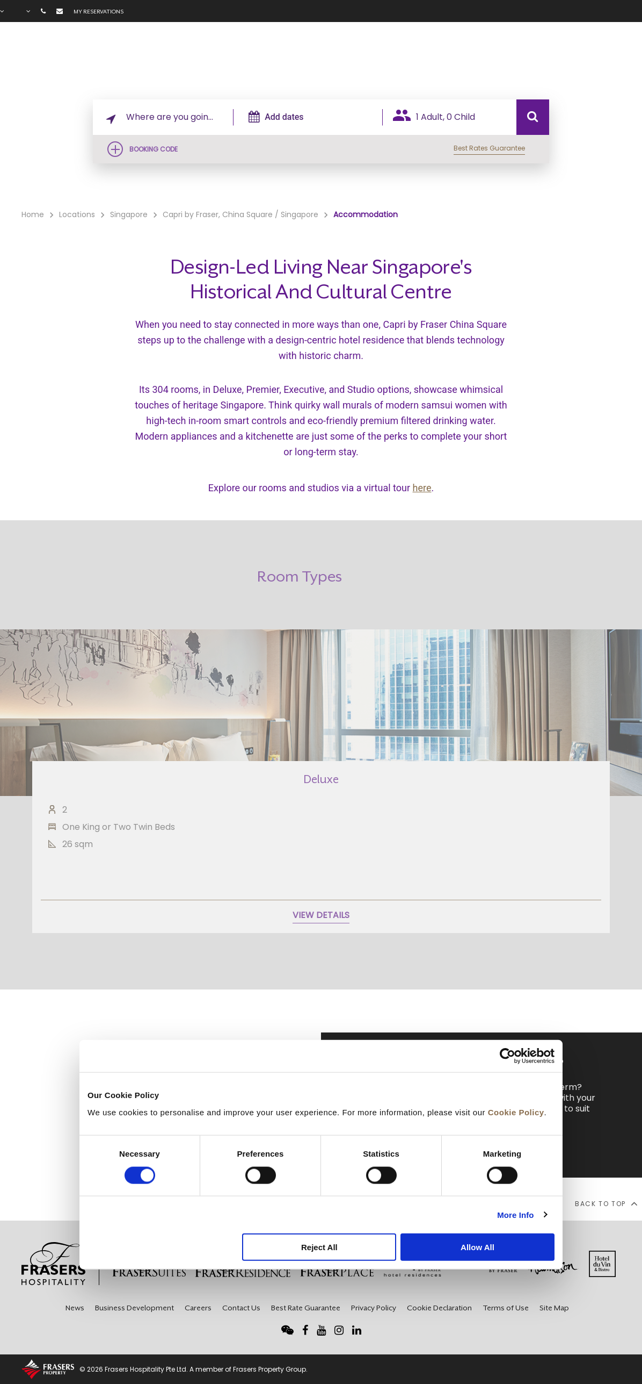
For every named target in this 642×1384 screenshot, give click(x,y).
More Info (515, 1214)
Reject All (319, 1247)
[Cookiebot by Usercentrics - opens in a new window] (508, 1056)
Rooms (394, 59)
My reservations (98, 11)
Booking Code (153, 149)
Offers (498, 59)
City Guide (609, 59)
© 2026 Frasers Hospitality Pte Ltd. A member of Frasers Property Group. (193, 1369)
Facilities (447, 59)
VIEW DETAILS (321, 943)
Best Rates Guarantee (489, 148)
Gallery (536, 59)
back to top (606, 1203)
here (422, 487)
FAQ (569, 59)
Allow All (477, 1247)
